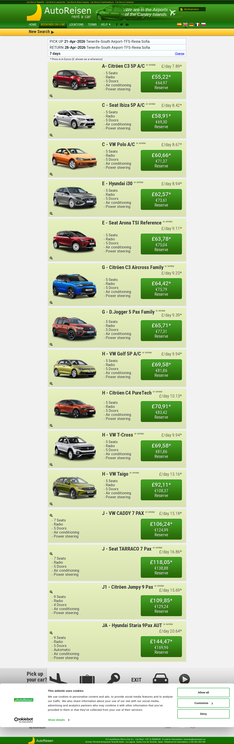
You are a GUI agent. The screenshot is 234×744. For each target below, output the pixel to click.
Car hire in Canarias (124, 2)
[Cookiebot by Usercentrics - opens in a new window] (24, 737)
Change (179, 53)
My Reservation (191, 9)
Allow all (203, 709)
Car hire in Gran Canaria (78, 2)
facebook (117, 24)
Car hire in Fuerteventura (102, 2)
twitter (121, 24)
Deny (203, 730)
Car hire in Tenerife (35, 2)
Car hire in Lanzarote (55, 2)
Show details (56, 736)
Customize (204, 720)
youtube (127, 25)
